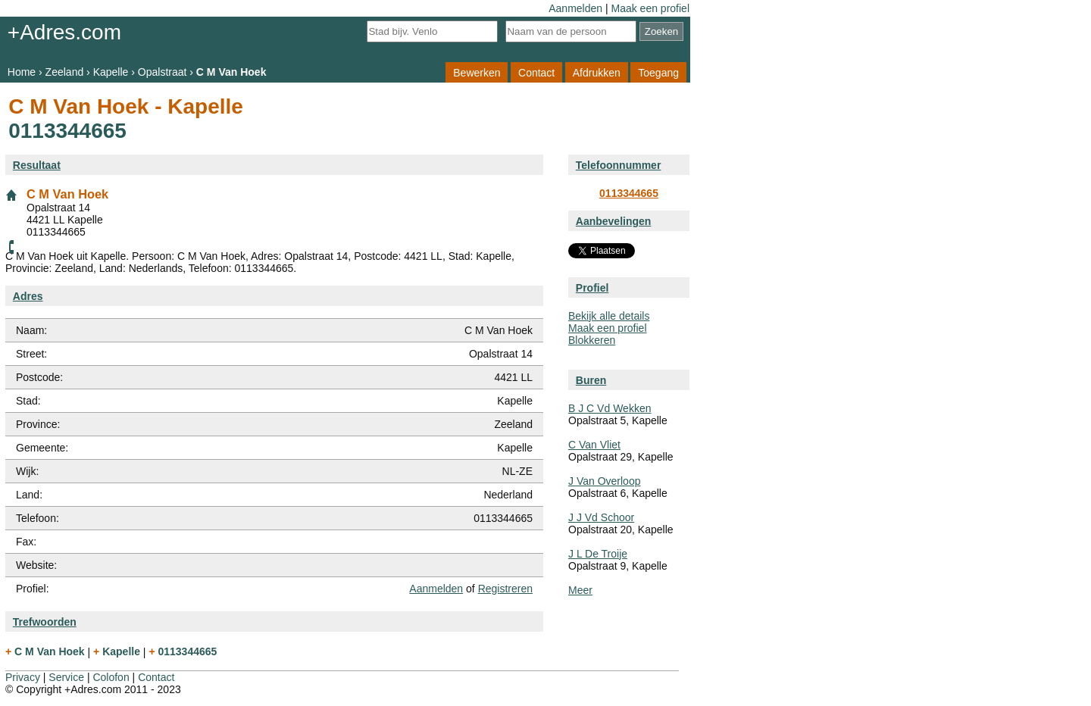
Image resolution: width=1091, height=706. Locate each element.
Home (22, 72)
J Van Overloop (604, 481)
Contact (536, 72)
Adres (28, 296)
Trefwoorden (45, 622)
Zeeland (64, 72)
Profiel (592, 288)
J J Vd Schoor (601, 517)
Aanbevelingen (614, 221)
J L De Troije (597, 554)
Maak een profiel (650, 8)
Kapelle (111, 72)
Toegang (658, 72)
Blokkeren (591, 340)
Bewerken (476, 72)
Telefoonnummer (618, 165)
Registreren (505, 589)
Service (66, 677)
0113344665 (628, 193)
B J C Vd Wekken (609, 408)
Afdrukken (597, 72)
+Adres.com (64, 32)
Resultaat (37, 165)
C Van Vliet (594, 445)
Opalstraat (162, 72)
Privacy (22, 677)
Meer (580, 590)
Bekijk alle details (608, 316)
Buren (591, 380)
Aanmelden (575, 8)
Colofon (110, 677)
